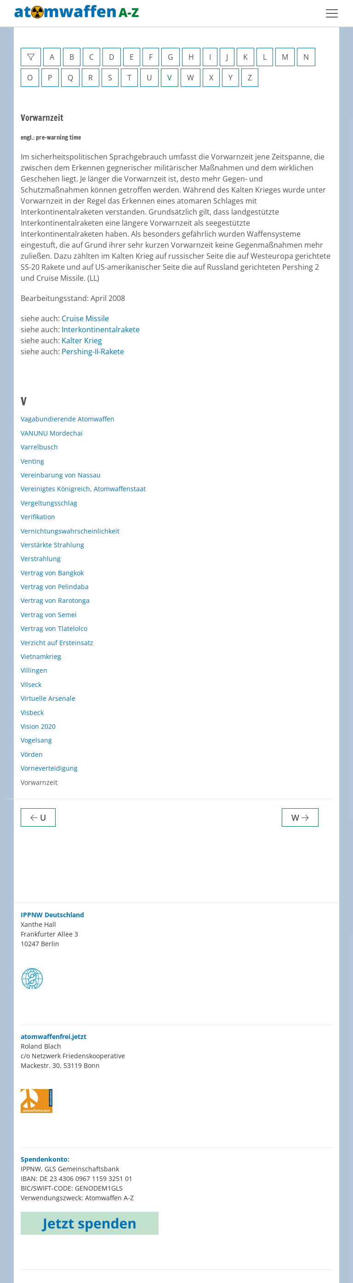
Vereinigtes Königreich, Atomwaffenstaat (83, 488)
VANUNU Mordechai (52, 433)
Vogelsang (36, 740)
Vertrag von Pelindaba (55, 586)
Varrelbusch (39, 447)
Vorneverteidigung (49, 768)
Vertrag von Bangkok (52, 572)
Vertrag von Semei (49, 614)
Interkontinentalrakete (101, 329)
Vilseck (31, 684)
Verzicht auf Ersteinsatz (57, 642)
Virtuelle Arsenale (48, 698)
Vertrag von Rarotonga (55, 600)
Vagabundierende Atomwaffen (67, 418)
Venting (32, 461)
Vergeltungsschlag (49, 503)
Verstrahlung (41, 558)
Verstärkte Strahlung (52, 544)
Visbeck (32, 712)
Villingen (34, 670)
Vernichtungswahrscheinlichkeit (70, 531)
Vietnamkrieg (41, 656)
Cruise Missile (85, 318)
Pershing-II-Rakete (93, 351)
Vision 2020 (38, 726)
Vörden (32, 754)
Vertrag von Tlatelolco (54, 628)
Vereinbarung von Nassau (61, 475)
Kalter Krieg (82, 340)
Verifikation (38, 516)
